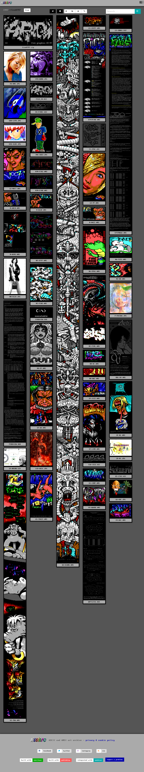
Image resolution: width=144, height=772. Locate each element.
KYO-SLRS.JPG (15, 144)
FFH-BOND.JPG (41, 79)
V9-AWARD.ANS (94, 507)
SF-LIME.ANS (94, 449)
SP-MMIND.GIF (15, 469)
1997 (5, 10)
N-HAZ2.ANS (94, 222)
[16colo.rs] (6, 3)
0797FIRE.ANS (94, 120)
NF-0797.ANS (41, 261)
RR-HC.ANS (94, 364)
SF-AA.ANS (41, 428)
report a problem (115, 760)
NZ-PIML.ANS (94, 346)
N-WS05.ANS (15, 254)
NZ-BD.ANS (120, 279)
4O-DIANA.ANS (68, 565)
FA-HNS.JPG (15, 84)
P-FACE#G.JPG (121, 316)
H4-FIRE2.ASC (41, 112)
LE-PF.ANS (94, 203)
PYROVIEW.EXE (41, 319)
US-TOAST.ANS (41, 519)
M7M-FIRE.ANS (41, 190)
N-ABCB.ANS (15, 208)
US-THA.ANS (15, 720)
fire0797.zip (28, 47)
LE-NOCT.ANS (15, 189)
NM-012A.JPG (15, 297)
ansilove (38, 760)
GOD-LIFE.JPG (15, 121)
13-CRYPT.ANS (94, 28)
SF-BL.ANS (120, 435)
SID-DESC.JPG (41, 469)
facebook (47, 751)
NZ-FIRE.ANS (41, 303)
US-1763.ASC (120, 476)
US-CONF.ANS (94, 483)
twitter (66, 751)
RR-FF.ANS (41, 368)
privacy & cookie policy (100, 740)
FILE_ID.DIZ (41, 99)
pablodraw (65, 760)
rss (103, 751)
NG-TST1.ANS (120, 259)
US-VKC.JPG (121, 500)
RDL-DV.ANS (121, 377)
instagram (86, 751)
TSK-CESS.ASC (94, 465)
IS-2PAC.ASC (94, 149)
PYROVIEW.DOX (15, 444)
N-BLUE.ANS (41, 210)
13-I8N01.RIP (121, 30)
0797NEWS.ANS (121, 233)
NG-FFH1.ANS (94, 271)
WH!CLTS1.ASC (94, 602)
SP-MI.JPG (120, 458)
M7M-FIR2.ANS (41, 172)
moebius (98, 760)
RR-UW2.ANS (94, 379)
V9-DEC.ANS (121, 520)
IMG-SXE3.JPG (41, 155)
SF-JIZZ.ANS (94, 398)
